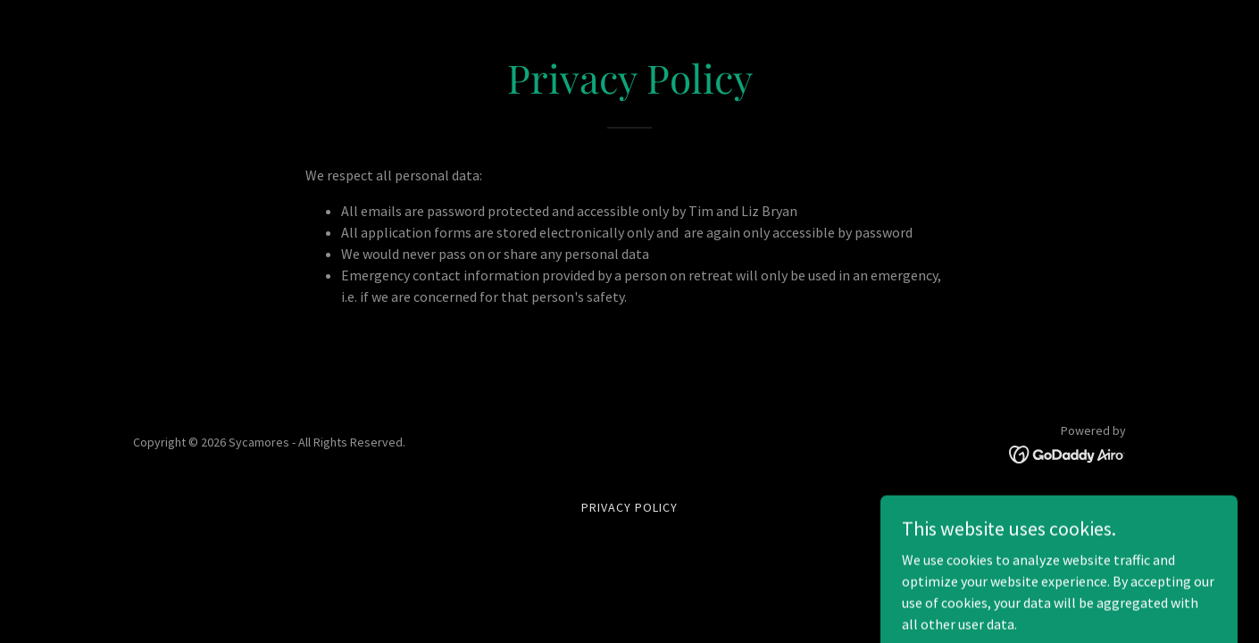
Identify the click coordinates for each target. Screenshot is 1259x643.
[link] (1067, 453)
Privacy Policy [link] (629, 507)
